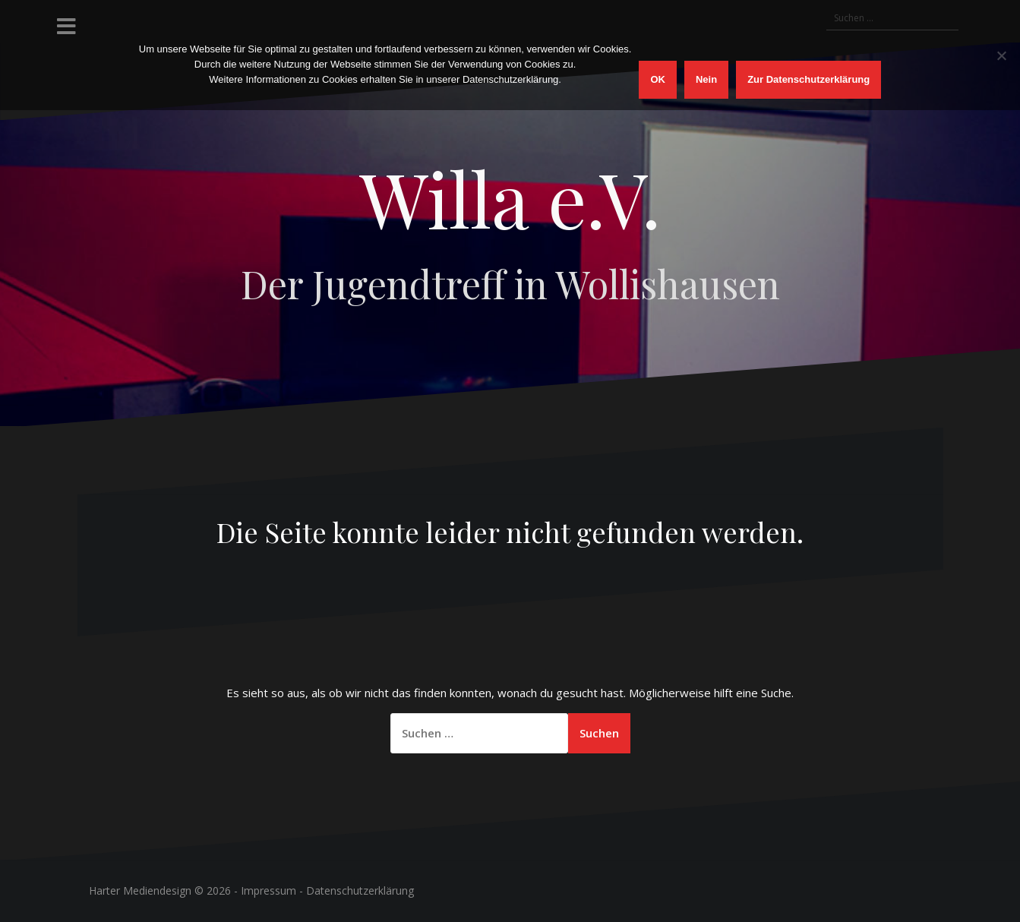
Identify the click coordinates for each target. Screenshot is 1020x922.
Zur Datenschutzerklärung (808, 79)
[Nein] (1001, 55)
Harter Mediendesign (140, 890)
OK (657, 79)
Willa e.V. (510, 197)
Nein (706, 79)
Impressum (268, 890)
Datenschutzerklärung (360, 890)
